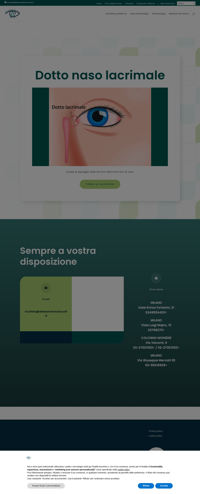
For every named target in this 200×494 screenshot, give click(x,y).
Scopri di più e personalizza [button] (46, 485)
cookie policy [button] (124, 469)
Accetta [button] (164, 485)
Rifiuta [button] (146, 485)
